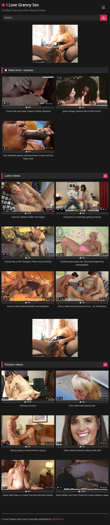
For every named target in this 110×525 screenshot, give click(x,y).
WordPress (58, 519)
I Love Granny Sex (20, 5)
